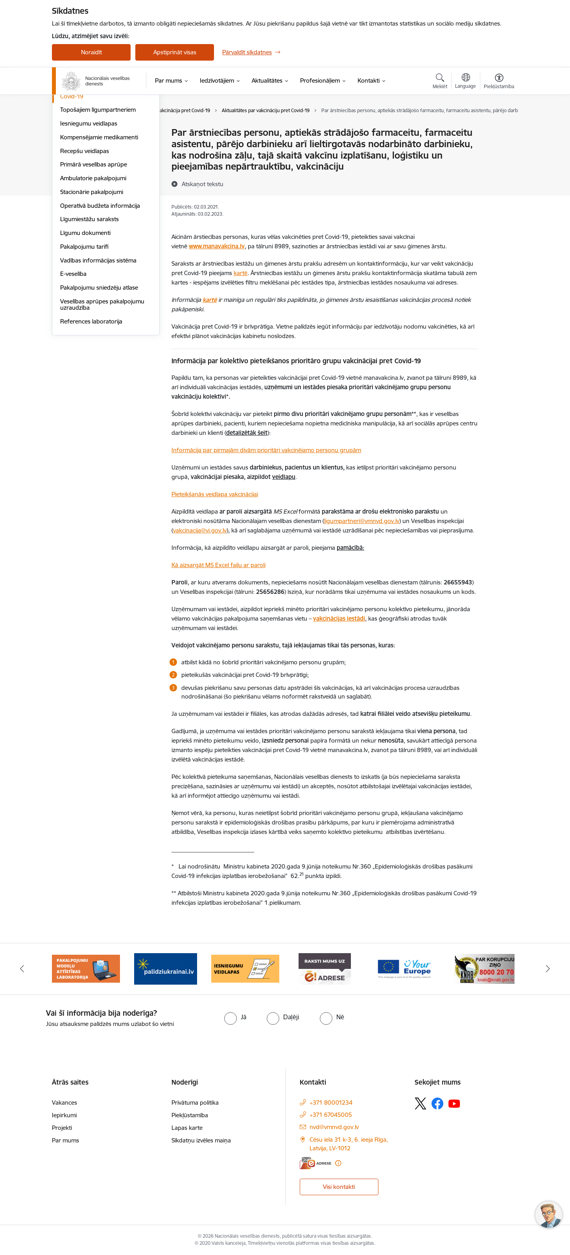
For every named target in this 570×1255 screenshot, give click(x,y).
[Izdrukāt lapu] (499, 129)
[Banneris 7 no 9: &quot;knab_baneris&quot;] (484, 968)
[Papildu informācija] (338, 1163)
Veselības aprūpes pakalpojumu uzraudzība (102, 389)
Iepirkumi (64, 1115)
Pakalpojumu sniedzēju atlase (99, 371)
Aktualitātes (75, 133)
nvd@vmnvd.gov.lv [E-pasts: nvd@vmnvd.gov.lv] (334, 1127)
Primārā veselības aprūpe (93, 248)
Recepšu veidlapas (84, 235)
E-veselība (73, 358)
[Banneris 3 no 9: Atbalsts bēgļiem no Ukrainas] (165, 968)
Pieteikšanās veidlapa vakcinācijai (215, 494)
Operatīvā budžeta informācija (100, 290)
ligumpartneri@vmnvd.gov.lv (361, 521)
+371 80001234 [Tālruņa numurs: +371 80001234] (331, 1102)
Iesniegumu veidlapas (88, 207)
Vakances (64, 1102)
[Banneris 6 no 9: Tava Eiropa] (404, 968)
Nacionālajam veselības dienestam (276, 521)
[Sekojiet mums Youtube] (454, 1103)
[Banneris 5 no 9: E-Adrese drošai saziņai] (325, 968)
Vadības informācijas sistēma (98, 344)
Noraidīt (91, 52)
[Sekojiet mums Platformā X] (420, 1103)
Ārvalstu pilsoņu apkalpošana (99, 166)
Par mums (65, 1140)
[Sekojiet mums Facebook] (437, 1103)
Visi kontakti (339, 1186)
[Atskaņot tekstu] (202, 184)
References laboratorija (91, 405)
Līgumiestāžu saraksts (89, 303)
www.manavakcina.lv (217, 246)
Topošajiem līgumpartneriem (98, 194)
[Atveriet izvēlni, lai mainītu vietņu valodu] (465, 82)
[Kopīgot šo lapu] (499, 149)
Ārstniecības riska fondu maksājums (92, 150)
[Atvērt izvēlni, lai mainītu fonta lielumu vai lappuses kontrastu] (499, 82)
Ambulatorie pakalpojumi (93, 262)
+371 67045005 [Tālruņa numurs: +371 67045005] (331, 1114)
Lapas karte (187, 1127)
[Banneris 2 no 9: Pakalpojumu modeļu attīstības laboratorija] (86, 968)
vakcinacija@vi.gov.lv (200, 530)
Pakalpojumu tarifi (84, 331)
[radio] (235, 1017)
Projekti (62, 1127)
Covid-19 (71, 180)
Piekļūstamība (190, 1115)
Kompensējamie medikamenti (99, 221)
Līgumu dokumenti (85, 317)
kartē (240, 273)
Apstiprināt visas (174, 52)
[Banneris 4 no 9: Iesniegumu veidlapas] (245, 968)
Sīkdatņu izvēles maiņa (201, 1140)
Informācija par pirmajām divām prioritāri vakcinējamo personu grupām (266, 450)
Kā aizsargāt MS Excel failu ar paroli (219, 565)
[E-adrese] (315, 1163)
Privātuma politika (195, 1102)
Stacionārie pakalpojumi (91, 276)
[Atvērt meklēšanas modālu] (440, 82)
